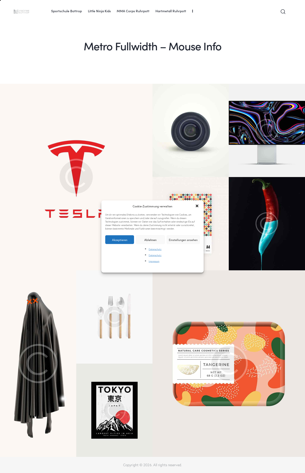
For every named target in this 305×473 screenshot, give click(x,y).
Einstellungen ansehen (183, 240)
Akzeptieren (119, 240)
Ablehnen (150, 240)
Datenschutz (155, 249)
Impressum (154, 261)
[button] (197, 206)
